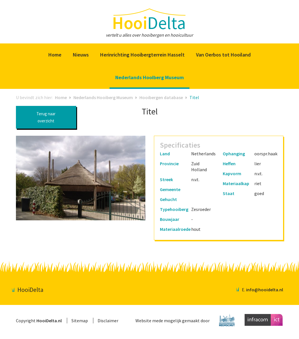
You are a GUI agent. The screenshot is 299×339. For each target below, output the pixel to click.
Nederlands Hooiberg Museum (103, 97)
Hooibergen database (161, 97)
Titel (194, 97)
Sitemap (79, 320)
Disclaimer (108, 320)
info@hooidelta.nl (264, 289)
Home (54, 54)
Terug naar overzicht (45, 117)
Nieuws (81, 54)
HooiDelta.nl (49, 320)
